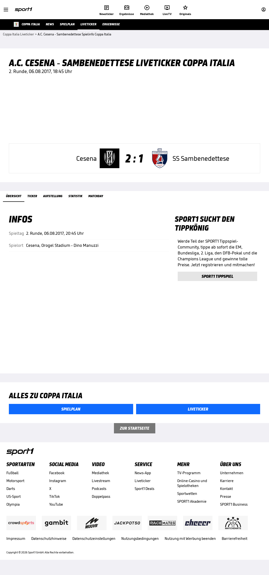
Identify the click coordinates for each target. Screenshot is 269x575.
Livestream (101, 487)
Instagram (57, 487)
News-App (143, 479)
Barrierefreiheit (234, 545)
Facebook (56, 479)
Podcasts (99, 495)
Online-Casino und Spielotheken (192, 489)
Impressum (15, 545)
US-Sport (13, 503)
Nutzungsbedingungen (140, 545)
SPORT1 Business (234, 510)
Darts (10, 495)
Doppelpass (101, 503)
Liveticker (143, 487)
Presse (225, 503)
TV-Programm (189, 479)
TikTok (54, 503)
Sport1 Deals (144, 495)
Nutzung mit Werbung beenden (190, 545)
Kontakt (226, 495)
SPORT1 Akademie (191, 507)
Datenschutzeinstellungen (93, 545)
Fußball (12, 479)
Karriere (227, 487)
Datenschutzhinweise (48, 545)
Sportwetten (187, 500)
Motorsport (15, 487)
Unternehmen (231, 479)
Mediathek (100, 479)
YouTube (56, 510)
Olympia (13, 510)
